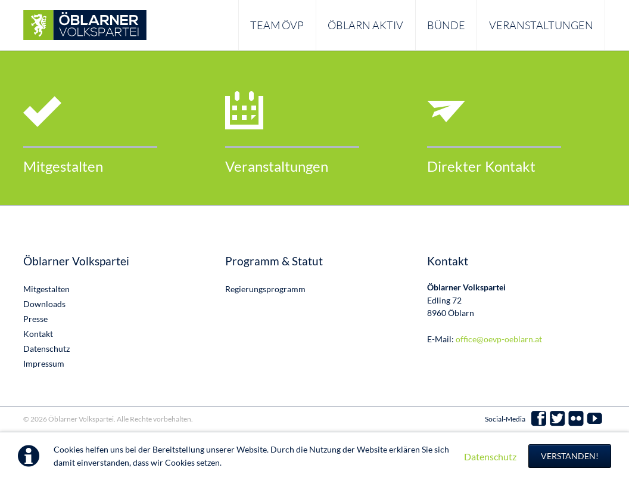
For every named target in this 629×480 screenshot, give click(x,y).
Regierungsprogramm (265, 289)
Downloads (44, 304)
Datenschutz (490, 456)
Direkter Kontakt (481, 166)
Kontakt (38, 334)
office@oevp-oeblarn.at (499, 339)
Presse (35, 319)
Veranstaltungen (276, 166)
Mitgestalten (63, 166)
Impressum (43, 363)
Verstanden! (570, 456)
